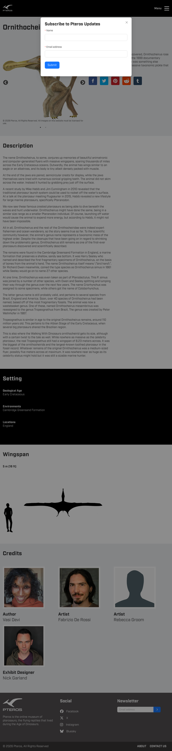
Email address (61, 47)
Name (57, 34)
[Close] (118, 28)
